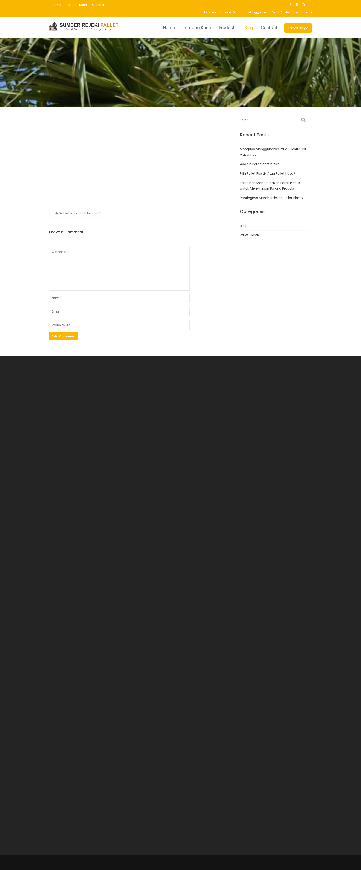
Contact (98, 5)
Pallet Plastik (249, 235)
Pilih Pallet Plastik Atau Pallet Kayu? (267, 173)
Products (228, 27)
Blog (249, 27)
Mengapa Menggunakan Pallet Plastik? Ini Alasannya (272, 12)
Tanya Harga (298, 28)
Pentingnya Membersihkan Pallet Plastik (271, 198)
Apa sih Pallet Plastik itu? (259, 164)
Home (56, 5)
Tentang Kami (76, 5)
